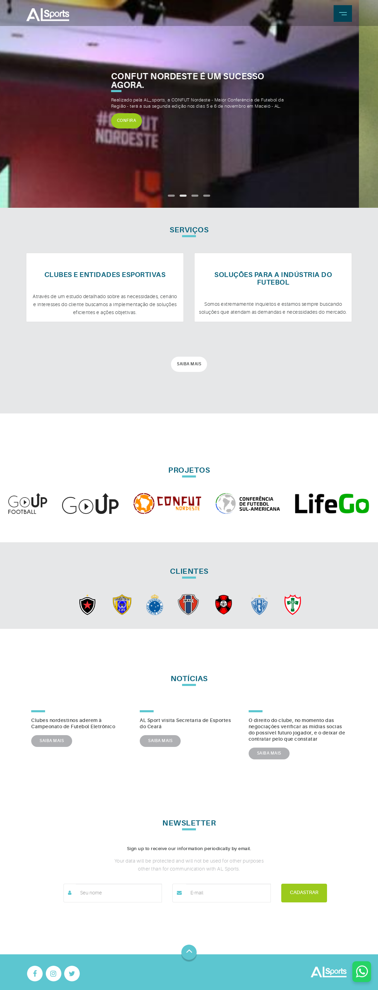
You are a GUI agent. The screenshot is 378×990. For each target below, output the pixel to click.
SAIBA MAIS (52, 741)
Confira (145, 121)
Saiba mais (189, 364)
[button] (171, 195)
